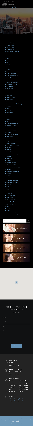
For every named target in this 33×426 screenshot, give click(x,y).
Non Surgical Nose (11, 143)
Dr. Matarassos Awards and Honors (15, 215)
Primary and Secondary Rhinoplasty (15, 104)
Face (8, 62)
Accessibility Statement (12, 73)
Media (8, 210)
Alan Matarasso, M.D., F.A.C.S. (14, 212)
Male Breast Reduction (12, 182)
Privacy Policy (10, 112)
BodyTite (9, 64)
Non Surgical (10, 99)
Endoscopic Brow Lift (12, 117)
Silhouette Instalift (11, 165)
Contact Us (9, 208)
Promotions (9, 110)
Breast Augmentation (12, 84)
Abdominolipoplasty (12, 204)
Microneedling (10, 47)
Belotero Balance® (11, 125)
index (8, 206)
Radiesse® (9, 173)
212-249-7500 (18, 369)
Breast (8, 69)
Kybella (8, 108)
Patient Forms (10, 77)
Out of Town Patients (12, 202)
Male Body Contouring (12, 49)
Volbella (9, 156)
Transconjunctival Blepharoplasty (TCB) (16, 154)
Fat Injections (10, 197)
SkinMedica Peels (11, 97)
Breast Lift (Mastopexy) (12, 180)
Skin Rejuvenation (11, 158)
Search (8, 93)
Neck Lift (9, 175)
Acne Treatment (11, 199)
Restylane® (10, 149)
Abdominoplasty (11, 91)
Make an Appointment (12, 75)
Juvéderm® (9, 193)
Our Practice (10, 88)
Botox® (9, 184)
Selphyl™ (9, 147)
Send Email (18, 374)
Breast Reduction (11, 45)
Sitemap (9, 106)
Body (8, 60)
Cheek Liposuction (11, 138)
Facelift (8, 114)
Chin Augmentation (11, 191)
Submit (15, 346)
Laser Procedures (11, 56)
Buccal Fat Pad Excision (12, 82)
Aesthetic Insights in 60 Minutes (15, 43)
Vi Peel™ (9, 160)
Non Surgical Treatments (13, 51)
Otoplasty (9, 169)
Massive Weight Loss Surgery (14, 167)
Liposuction (9, 95)
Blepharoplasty (10, 80)
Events (8, 71)
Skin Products (10, 178)
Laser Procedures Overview (13, 54)
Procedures (9, 67)
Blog (8, 141)
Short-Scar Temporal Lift (13, 145)
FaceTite (9, 58)
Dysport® (9, 188)
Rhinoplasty (9, 101)
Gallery (8, 121)
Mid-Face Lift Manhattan (13, 171)
